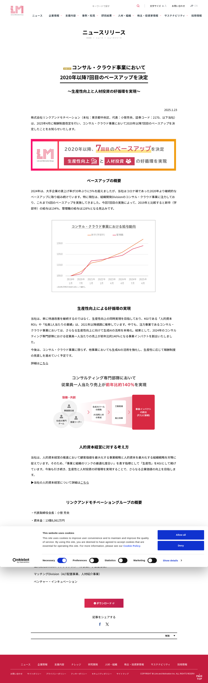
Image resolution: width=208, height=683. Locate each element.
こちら (84, 482)
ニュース (37, 15)
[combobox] (114, 5)
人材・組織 (124, 15)
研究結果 (106, 15)
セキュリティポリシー (102, 673)
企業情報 (54, 15)
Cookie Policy (131, 357)
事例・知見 (88, 15)
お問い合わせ (178, 5)
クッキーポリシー (79, 673)
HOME (88, 37)
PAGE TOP (199, 677)
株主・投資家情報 (147, 15)
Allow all (181, 345)
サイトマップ (123, 673)
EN (196, 5)
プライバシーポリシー (56, 673)
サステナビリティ (174, 15)
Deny (181, 356)
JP (191, 5)
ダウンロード (104, 603)
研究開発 (93, 664)
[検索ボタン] (136, 5)
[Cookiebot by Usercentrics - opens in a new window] (21, 371)
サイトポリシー (34, 673)
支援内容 (70, 15)
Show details (170, 371)
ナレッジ (76, 664)
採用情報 (196, 15)
